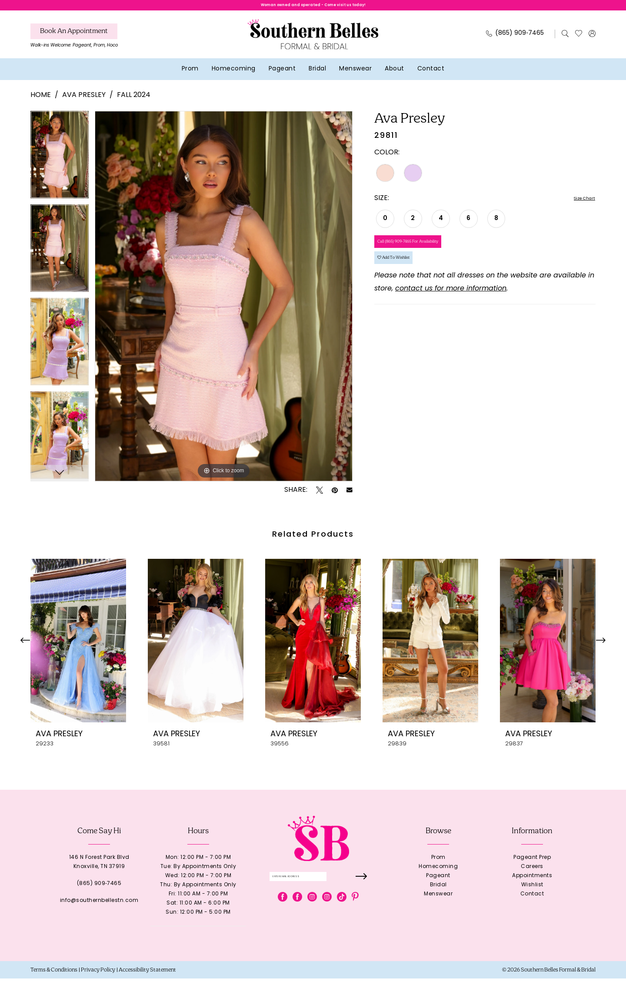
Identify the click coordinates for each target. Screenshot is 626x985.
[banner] (313, 41)
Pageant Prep (532, 864)
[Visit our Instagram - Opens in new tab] (312, 909)
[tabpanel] (59, 164)
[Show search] (565, 40)
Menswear (438, 900)
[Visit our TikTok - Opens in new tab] (341, 909)
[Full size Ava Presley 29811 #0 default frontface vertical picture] (223, 302)
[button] (592, 40)
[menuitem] (74, 44)
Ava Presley (84, 102)
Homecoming (438, 873)
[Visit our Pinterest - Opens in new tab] (355, 909)
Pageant (438, 882)
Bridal (438, 891)
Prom (438, 864)
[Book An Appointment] (73, 38)
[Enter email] (318, 886)
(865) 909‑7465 (99, 890)
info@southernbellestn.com (99, 907)
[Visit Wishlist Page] (579, 40)
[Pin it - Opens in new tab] (335, 496)
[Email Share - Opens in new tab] (349, 497)
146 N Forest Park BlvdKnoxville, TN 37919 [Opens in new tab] (99, 869)
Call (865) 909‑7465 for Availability (432, 255)
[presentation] (78, 647)
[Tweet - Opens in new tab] (319, 496)
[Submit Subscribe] (359, 886)
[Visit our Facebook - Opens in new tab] (282, 909)
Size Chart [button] (577, 205)
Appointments (532, 882)
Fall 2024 (133, 102)
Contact (532, 900)
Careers (532, 873)
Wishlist (532, 891)
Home (40, 102)
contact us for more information (450, 316)
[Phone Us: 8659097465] (515, 40)
